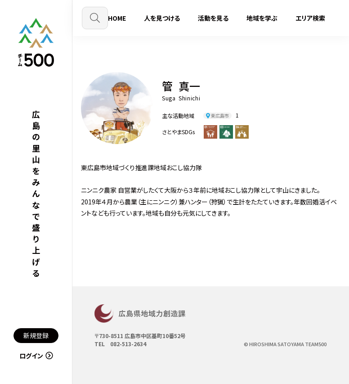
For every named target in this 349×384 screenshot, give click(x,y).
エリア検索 (310, 18)
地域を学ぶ (261, 18)
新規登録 (36, 335)
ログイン (36, 355)
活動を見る (213, 18)
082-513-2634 (128, 344)
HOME (117, 18)
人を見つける (162, 18)
